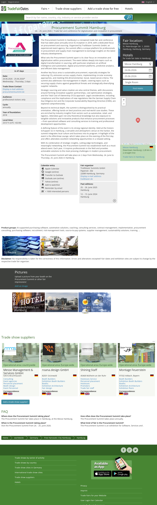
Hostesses (85, 383)
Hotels (129, 8)
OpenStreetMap (139, 144)
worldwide (19, 437)
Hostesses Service (89, 379)
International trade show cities (29, 472)
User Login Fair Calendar (92, 500)
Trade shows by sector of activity (29, 458)
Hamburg (81, 437)
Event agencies (10, 381)
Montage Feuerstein (132, 370)
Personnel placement (13, 383)
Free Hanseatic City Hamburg (57, 437)
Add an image (21, 286)
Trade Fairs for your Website (93, 495)
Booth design (9, 386)
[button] (138, 120)
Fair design (47, 388)
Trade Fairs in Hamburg (133, 157)
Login (3, 2)
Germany (34, 437)
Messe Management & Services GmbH (18, 371)
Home (5, 437)
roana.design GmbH (55, 370)
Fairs (45, 8)
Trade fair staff (87, 388)
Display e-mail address (13, 89)
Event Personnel (10, 388)
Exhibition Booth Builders (53, 381)
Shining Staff (89, 370)
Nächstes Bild (153, 352)
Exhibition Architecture (52, 386)
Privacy (84, 485)
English (150, 2)
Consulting (8, 379)
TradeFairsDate (14, 8)
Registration (13, 2)
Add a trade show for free (103, 8)
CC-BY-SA (152, 144)
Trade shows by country (25, 462)
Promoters (85, 386)
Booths (45, 383)
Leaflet (125, 144)
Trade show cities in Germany (28, 467)
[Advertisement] (78, 217)
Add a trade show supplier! (15, 402)
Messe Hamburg (130, 147)
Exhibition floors (126, 388)
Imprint (84, 490)
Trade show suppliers (68, 8)
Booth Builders (48, 379)
